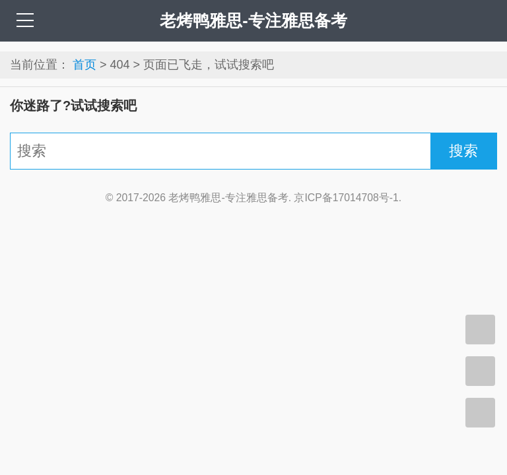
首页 (84, 64)
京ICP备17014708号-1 (346, 197)
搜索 (463, 150)
